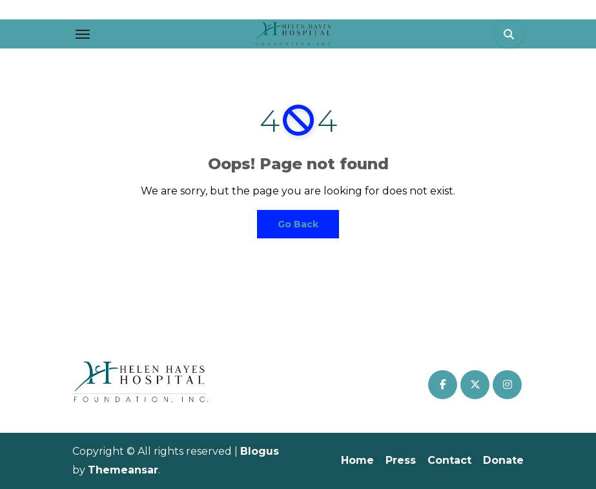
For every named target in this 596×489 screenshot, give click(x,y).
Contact (449, 460)
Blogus (259, 451)
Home (357, 460)
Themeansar (123, 470)
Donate (503, 460)
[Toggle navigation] (82, 34)
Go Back (298, 224)
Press (400, 460)
